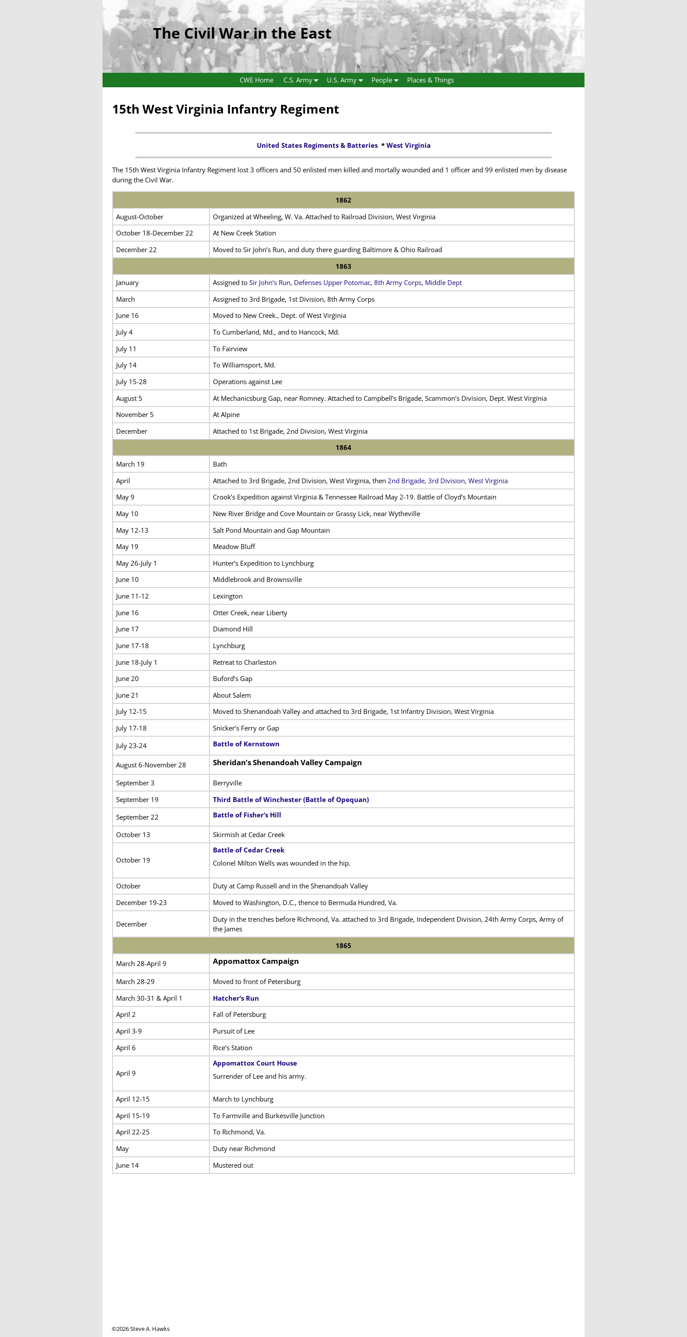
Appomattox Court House (255, 1063)
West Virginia (408, 145)
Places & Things (430, 79)
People (387, 80)
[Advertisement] (343, 1263)
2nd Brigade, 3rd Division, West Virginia (448, 480)
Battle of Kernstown (246, 743)
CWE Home (256, 79)
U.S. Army (347, 80)
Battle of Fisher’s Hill (247, 814)
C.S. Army (302, 80)
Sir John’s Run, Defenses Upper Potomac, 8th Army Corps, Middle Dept (355, 282)
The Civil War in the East (242, 33)
